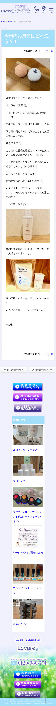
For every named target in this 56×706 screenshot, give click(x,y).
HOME (3, 21)
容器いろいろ (20, 624)
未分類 (10, 21)
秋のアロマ (19, 481)
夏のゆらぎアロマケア (25, 450)
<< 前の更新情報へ (14, 369)
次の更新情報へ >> (42, 369)
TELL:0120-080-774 (36, 9)
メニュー (51, 9)
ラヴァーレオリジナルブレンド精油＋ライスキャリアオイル (27, 517)
